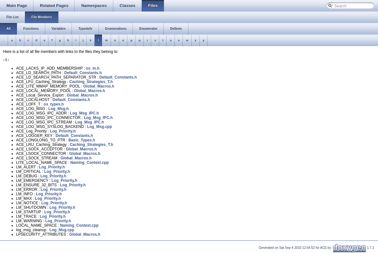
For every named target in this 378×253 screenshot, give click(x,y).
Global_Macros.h (98, 86)
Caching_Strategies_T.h (91, 82)
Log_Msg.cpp (99, 126)
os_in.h (92, 68)
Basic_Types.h (81, 140)
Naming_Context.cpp (89, 162)
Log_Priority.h (62, 131)
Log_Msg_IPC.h (84, 113)
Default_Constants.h (83, 73)
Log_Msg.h (58, 108)
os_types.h (54, 104)
